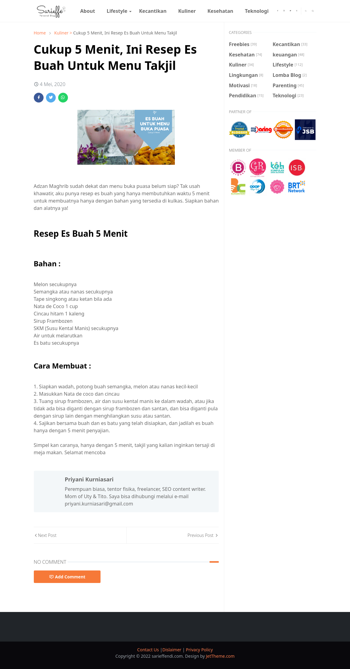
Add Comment (67, 577)
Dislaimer (172, 650)
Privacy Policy (199, 650)
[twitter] (290, 11)
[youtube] (297, 11)
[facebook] (277, 11)
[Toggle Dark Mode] (305, 11)
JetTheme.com (220, 656)
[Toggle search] (312, 10)
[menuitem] (87, 11)
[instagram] (284, 11)
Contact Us (148, 650)
